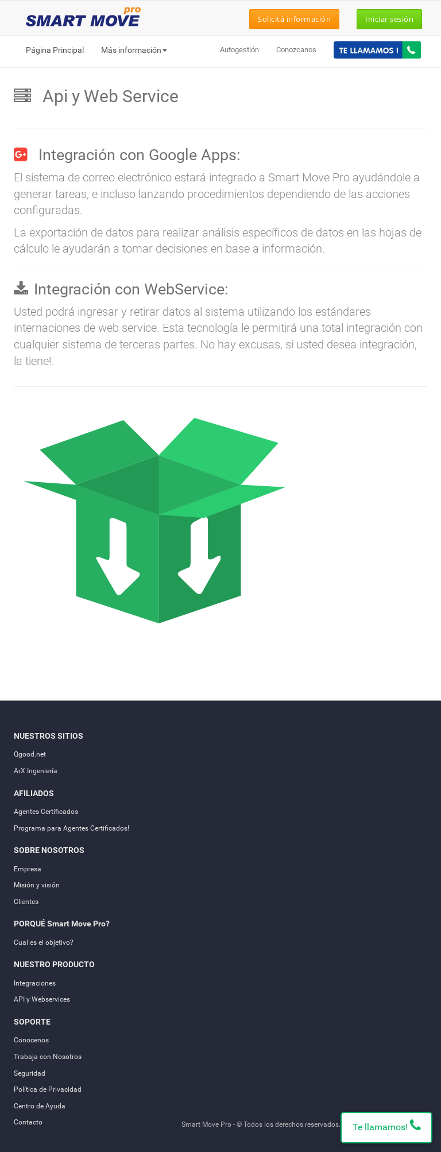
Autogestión (239, 49)
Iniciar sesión (389, 19)
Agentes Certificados (46, 812)
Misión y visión (37, 885)
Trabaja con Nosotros (48, 1057)
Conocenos (31, 1040)
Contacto (28, 1122)
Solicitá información (294, 19)
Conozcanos (296, 49)
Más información (134, 50)
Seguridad (29, 1073)
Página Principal (55, 50)
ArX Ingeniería (35, 771)
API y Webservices (42, 999)
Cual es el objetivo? (44, 942)
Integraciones (35, 983)
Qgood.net (30, 754)
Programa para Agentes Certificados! (71, 828)
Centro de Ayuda (39, 1106)
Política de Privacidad (48, 1089)
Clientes (26, 902)
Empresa (27, 869)
